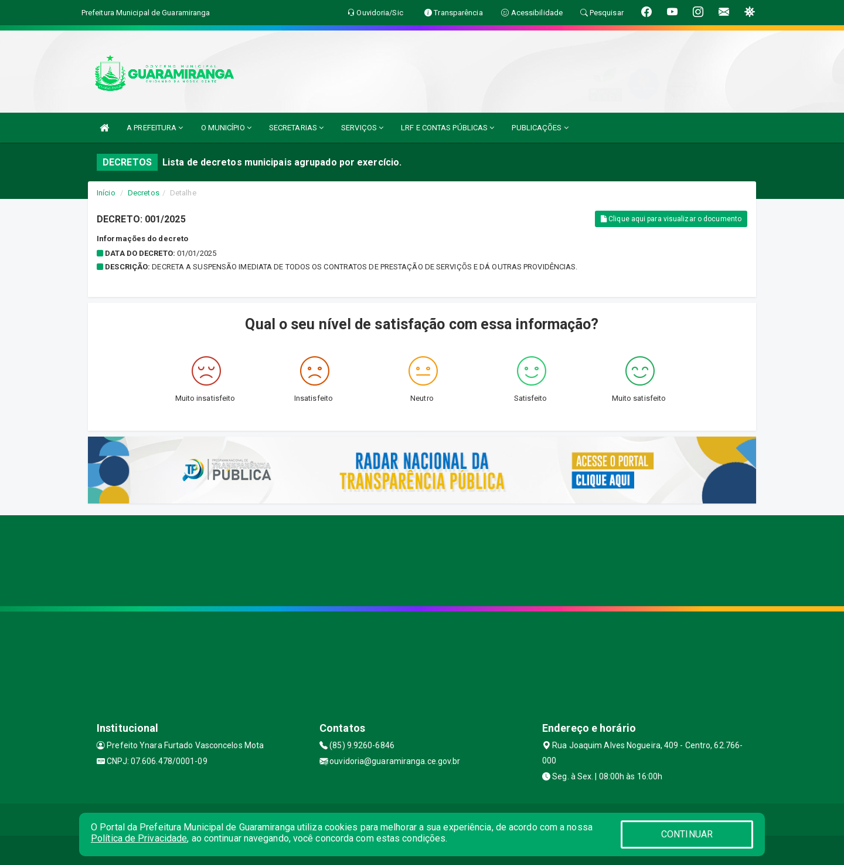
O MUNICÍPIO (226, 127)
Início (106, 192)
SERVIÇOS (362, 127)
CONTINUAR (687, 834)
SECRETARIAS (296, 127)
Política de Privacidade (139, 838)
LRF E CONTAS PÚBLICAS (447, 127)
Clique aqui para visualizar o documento (671, 219)
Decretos (143, 192)
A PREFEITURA (155, 127)
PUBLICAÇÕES (540, 127)
